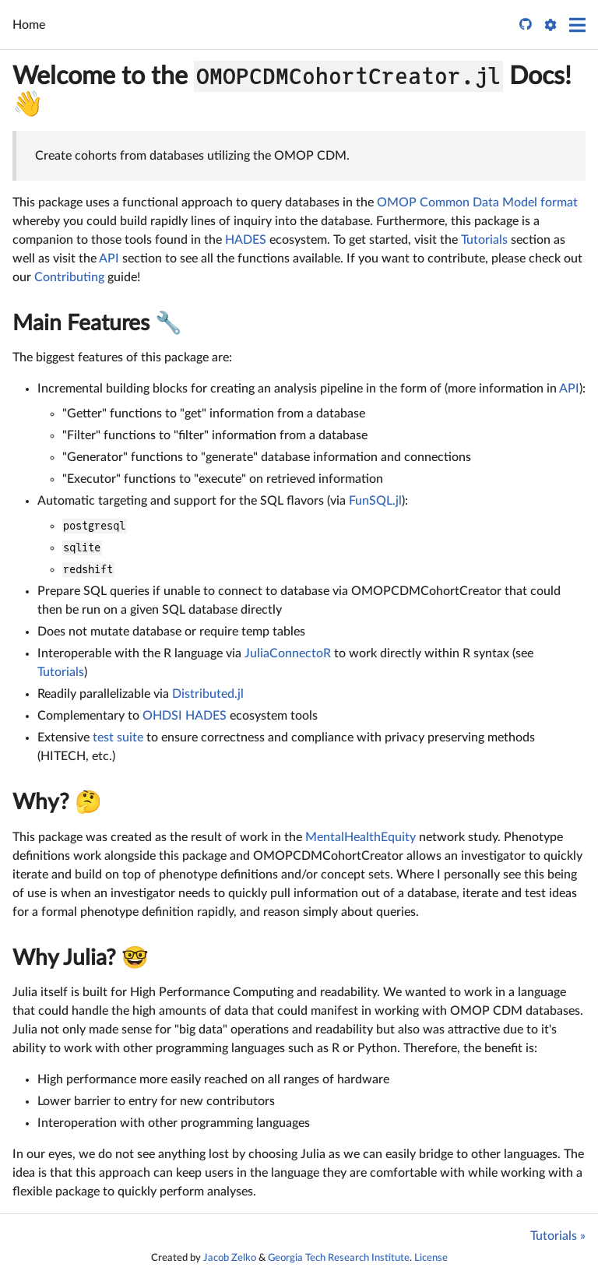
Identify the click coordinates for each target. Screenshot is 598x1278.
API (109, 258)
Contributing (69, 277)
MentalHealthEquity (360, 837)
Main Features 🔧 (97, 323)
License (431, 1257)
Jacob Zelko (229, 1257)
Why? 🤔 (57, 802)
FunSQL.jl (375, 501)
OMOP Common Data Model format (477, 202)
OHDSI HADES (184, 715)
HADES (245, 240)
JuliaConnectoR (287, 653)
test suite (118, 737)
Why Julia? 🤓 (80, 958)
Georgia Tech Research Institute (339, 1257)
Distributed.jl (208, 694)
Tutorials (484, 240)
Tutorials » (558, 1236)
